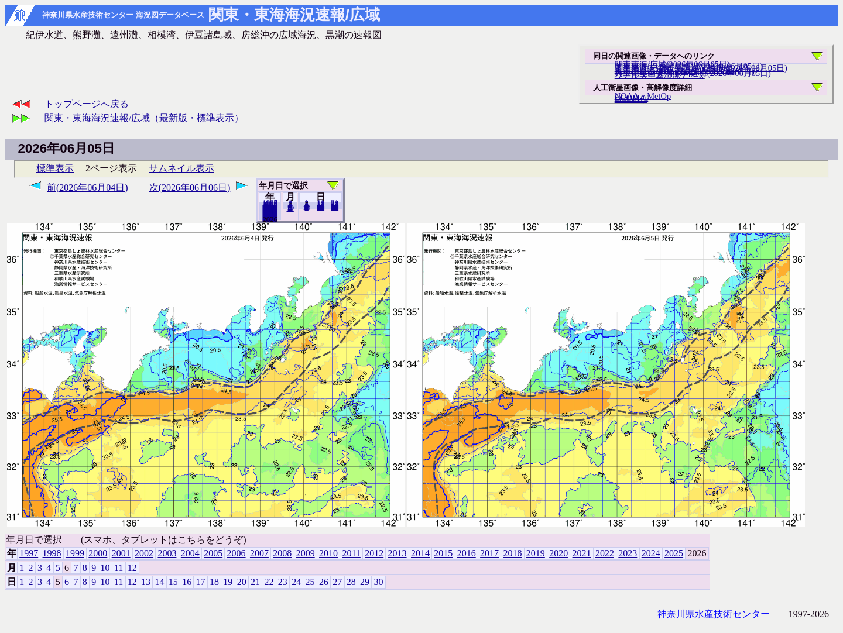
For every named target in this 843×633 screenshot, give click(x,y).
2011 (351, 553)
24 (296, 582)
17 (200, 582)
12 (290, 209)
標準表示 (55, 168)
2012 (374, 553)
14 (159, 582)
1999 (75, 553)
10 (306, 208)
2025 (269, 219)
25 (310, 582)
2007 (259, 553)
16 (186, 582)
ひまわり (631, 99)
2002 (144, 553)
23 (282, 582)
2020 (558, 553)
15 (173, 582)
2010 (328, 553)
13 (145, 582)
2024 (651, 553)
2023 (627, 553)
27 (337, 582)
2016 (466, 553)
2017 (489, 553)
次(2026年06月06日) (190, 187)
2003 (166, 553)
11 (118, 568)
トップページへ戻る (86, 104)
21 (255, 582)
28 (351, 582)
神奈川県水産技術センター (713, 614)
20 (320, 208)
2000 (97, 553)
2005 (213, 553)
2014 (420, 553)
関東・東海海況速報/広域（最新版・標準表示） (144, 118)
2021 (582, 553)
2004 (190, 553)
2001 (121, 553)
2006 (236, 553)
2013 (397, 553)
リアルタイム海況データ (660, 75)
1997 (28, 553)
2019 (535, 553)
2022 (604, 553)
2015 (443, 553)
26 (323, 582)
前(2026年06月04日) (87, 187)
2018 (512, 553)
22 (268, 582)
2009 (305, 553)
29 (364, 582)
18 (214, 582)
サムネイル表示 (181, 168)
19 (227, 582)
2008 (282, 553)
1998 (52, 553)
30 (334, 208)
